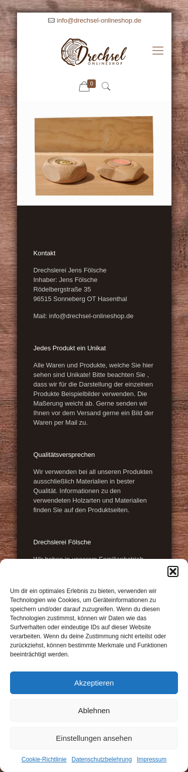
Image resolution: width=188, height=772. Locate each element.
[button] (173, 571)
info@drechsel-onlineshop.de (99, 20)
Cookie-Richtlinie (44, 759)
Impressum (151, 759)
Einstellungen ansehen (94, 738)
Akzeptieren (94, 683)
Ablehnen (94, 710)
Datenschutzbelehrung (102, 759)
